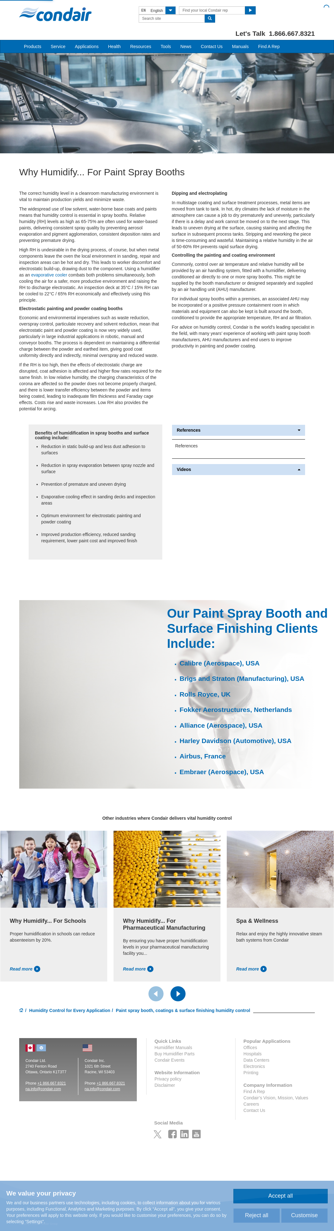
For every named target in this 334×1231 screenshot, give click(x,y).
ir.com (56, 1089)
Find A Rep (269, 46)
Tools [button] (166, 46)
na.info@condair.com (102, 1089)
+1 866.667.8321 (51, 1083)
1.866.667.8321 (292, 33)
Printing (250, 1072)
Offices (250, 1047)
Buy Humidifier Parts (174, 1053)
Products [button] (32, 46)
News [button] (186, 46)
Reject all (256, 1215)
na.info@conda (38, 1089)
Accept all (280, 1196)
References (238, 430)
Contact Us (254, 1110)
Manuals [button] (240, 46)
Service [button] (58, 46)
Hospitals (252, 1053)
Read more (25, 969)
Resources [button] (140, 46)
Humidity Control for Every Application (69, 1010)
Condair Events (169, 1060)
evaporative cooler (49, 274)
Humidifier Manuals (173, 1047)
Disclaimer (164, 1085)
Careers (251, 1104)
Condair (55, 14)
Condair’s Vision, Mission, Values (275, 1097)
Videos (238, 469)
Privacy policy (167, 1078)
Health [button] (114, 46)
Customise (304, 1215)
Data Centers (256, 1060)
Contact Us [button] (212, 46)
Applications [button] (87, 46)
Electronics (254, 1066)
